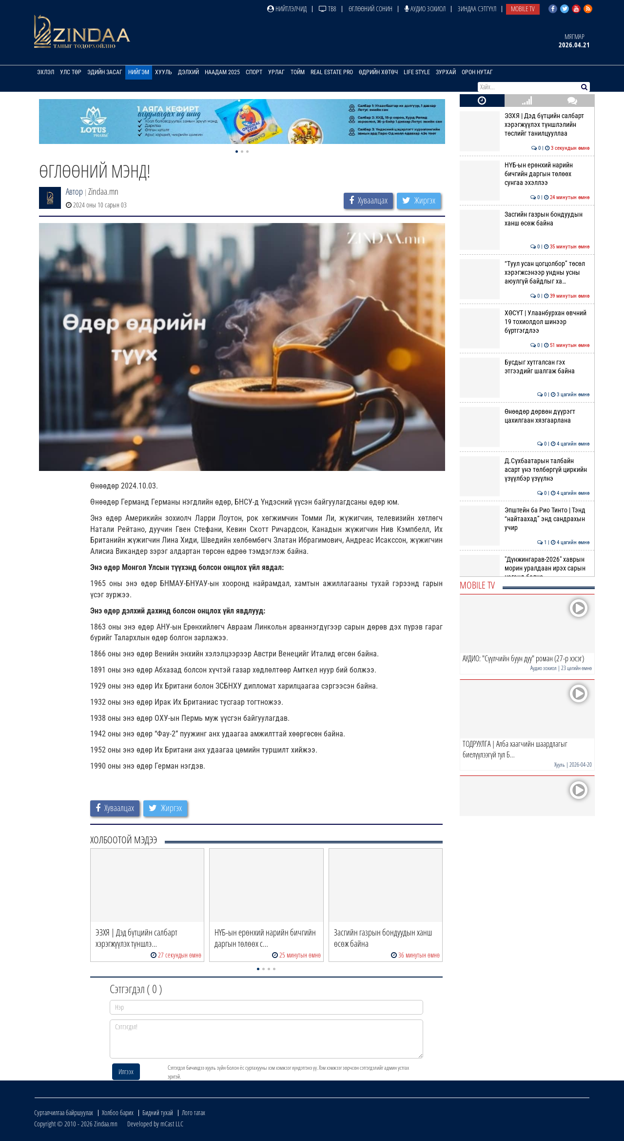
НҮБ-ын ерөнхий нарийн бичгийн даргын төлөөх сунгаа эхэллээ (525, 174)
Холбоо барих (118, 1112)
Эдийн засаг (104, 72)
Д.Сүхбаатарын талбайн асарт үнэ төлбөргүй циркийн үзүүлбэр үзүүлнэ (525, 469)
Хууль (163, 72)
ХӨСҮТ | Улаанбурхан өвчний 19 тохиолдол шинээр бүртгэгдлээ (525, 321)
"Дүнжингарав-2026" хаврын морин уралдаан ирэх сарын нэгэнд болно (525, 568)
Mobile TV (523, 8)
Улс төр (70, 72)
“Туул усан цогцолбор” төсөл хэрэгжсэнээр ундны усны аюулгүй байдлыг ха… (525, 272)
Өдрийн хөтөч (378, 72)
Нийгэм (138, 72)
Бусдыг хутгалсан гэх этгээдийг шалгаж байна (525, 366)
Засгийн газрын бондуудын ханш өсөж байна (525, 218)
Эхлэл (45, 72)
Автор (74, 191)
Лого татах (193, 1112)
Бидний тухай (157, 1112)
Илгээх (126, 1071)
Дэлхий (188, 72)
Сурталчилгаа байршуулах (63, 1112)
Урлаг (276, 72)
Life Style (417, 72)
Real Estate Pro (332, 72)
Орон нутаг (477, 72)
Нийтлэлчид (287, 8)
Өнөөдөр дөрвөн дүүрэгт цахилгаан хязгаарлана (525, 416)
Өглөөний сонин (370, 8)
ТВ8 (327, 8)
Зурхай (446, 72)
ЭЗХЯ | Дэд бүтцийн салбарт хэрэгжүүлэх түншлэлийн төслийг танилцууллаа (525, 124)
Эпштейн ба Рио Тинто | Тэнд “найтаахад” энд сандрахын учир (525, 519)
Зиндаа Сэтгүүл (477, 8)
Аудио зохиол (425, 8)
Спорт (254, 72)
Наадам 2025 (222, 72)
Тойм (298, 72)
